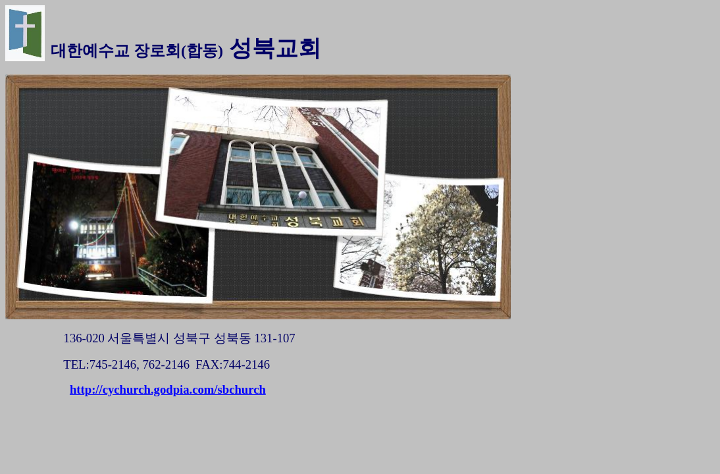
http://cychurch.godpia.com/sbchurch (168, 389)
